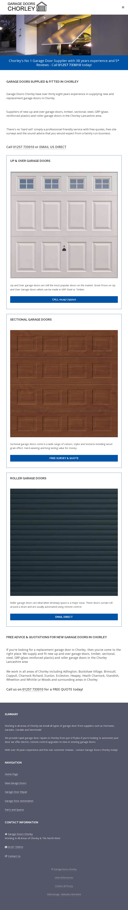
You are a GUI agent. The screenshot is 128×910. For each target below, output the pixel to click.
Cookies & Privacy (64, 885)
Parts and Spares (14, 809)
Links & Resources (64, 877)
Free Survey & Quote (64, 458)
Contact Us (14, 856)
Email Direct (64, 616)
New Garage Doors (15, 783)
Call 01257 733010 (64, 299)
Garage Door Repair (16, 791)
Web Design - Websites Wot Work (64, 894)
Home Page (11, 774)
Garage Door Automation (19, 800)
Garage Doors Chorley (30, 6)
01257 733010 (69, 64)
